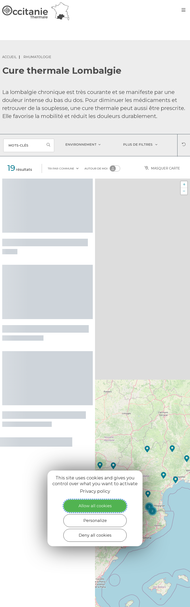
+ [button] (184, 184)
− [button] (184, 191)
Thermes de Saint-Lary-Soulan (45, 328)
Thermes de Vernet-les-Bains (44, 414)
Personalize (95, 520)
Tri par (63, 168)
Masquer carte (162, 168)
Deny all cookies (95, 535)
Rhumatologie (37, 57)
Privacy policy (95, 491)
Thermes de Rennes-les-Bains (45, 242)
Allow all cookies (95, 505)
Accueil (9, 57)
